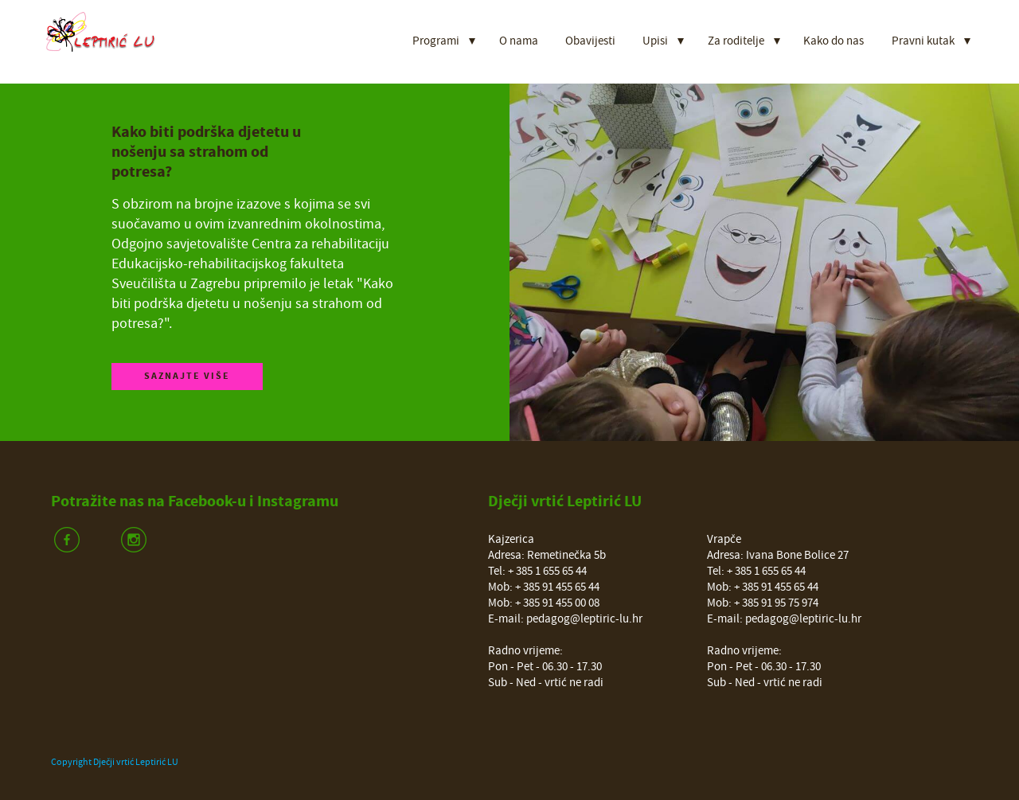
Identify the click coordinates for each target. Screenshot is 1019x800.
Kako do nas (833, 41)
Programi (435, 41)
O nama (518, 41)
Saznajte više (187, 376)
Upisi (655, 41)
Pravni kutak (923, 41)
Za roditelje (736, 41)
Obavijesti (590, 41)
